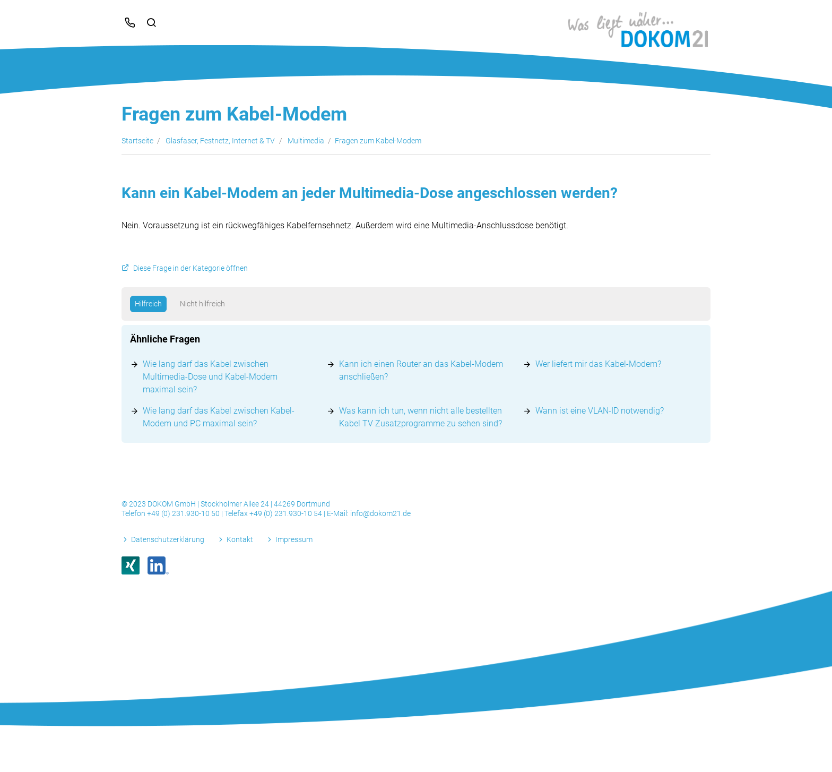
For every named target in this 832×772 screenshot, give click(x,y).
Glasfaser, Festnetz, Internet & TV (220, 140)
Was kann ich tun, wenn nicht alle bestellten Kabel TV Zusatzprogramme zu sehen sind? (420, 417)
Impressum (294, 539)
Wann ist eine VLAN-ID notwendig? (599, 411)
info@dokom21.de (380, 513)
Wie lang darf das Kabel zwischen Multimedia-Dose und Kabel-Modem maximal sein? (210, 376)
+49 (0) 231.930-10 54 (286, 513)
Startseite (137, 140)
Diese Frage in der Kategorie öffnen (190, 268)
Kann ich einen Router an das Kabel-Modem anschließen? (421, 370)
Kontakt (240, 539)
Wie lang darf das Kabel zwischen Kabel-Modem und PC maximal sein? (218, 417)
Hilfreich (148, 303)
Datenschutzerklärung (167, 539)
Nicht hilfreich (202, 303)
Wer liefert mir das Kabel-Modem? (598, 364)
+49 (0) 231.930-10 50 (184, 513)
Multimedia (306, 140)
